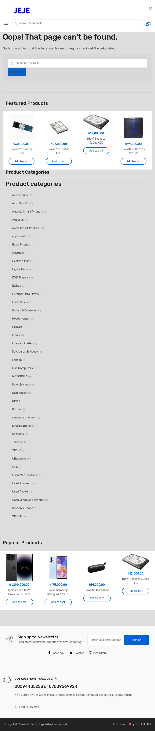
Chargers (15, 252)
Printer (13, 409)
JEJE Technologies (35, 724)
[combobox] (77, 23)
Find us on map (27, 707)
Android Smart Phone (23, 211)
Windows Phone (19, 508)
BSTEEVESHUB (143, 724)
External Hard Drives (22, 294)
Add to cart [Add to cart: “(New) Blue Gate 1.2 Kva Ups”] (134, 161)
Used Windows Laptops (24, 500)
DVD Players (17, 277)
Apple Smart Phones (22, 228)
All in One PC (17, 203)
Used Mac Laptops (21, 475)
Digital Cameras (19, 269)
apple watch (17, 236)
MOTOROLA (16, 376)
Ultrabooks (16, 458)
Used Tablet (17, 491)
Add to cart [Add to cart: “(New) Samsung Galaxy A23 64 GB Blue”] (58, 602)
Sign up (136, 640)
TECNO (13, 450)
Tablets (14, 442)
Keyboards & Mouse (22, 351)
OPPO (13, 401)
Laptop (14, 360)
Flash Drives (17, 302)
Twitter (77, 653)
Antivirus (15, 219)
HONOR (14, 327)
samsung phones (20, 417)
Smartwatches (18, 426)
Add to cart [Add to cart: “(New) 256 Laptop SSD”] (22, 161)
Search (17, 72)
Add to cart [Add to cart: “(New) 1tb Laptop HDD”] (59, 161)
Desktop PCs (17, 261)
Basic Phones (18, 244)
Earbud (13, 285)
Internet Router (19, 343)
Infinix (13, 335)
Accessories (17, 195)
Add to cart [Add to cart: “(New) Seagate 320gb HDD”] (96, 150)
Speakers (15, 434)
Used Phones (18, 483)
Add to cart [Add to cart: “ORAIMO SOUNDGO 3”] (97, 598)
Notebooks (16, 393)
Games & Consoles (21, 310)
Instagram (98, 653)
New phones (17, 384)
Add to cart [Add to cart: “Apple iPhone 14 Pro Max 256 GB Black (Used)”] (19, 602)
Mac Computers (19, 368)
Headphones (17, 318)
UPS (12, 467)
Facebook (56, 653)
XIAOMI (14, 516)
